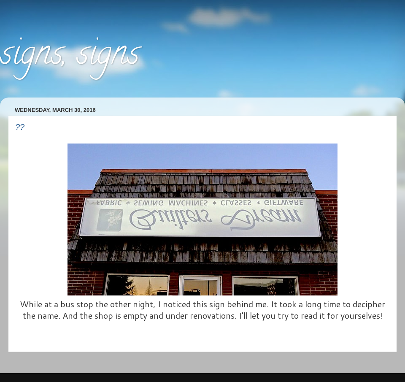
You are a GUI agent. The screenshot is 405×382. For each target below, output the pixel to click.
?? (19, 127)
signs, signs (69, 56)
